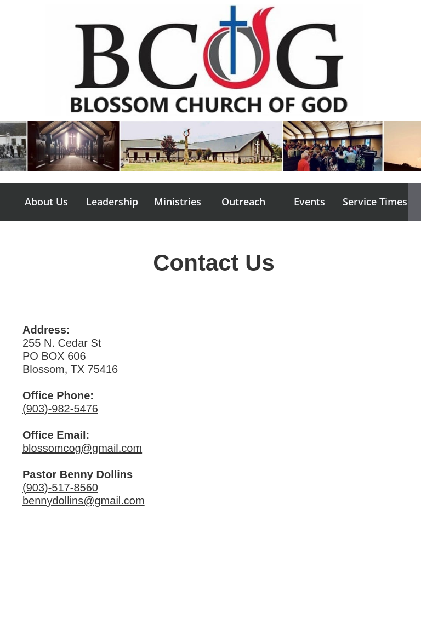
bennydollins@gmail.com (83, 501)
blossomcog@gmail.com (82, 448)
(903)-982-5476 (60, 409)
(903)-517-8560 (60, 487)
